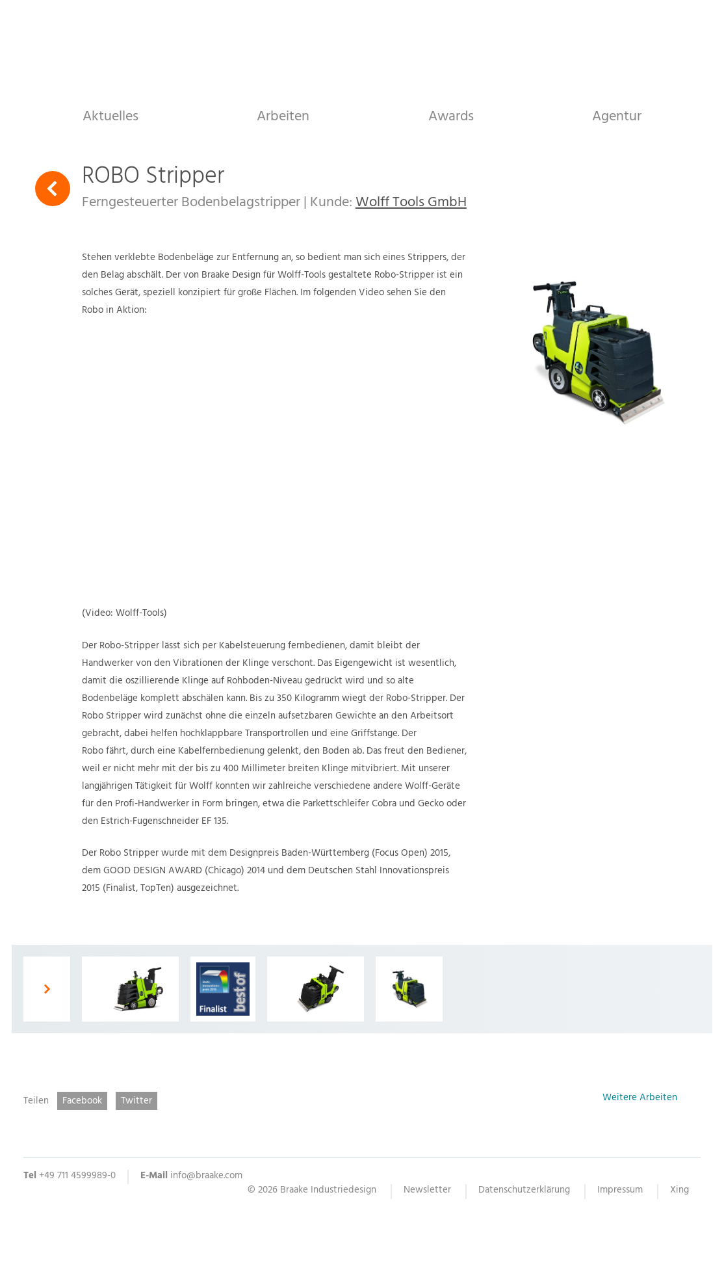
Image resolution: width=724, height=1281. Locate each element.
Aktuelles (110, 116)
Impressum (620, 1191)
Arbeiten (283, 116)
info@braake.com (206, 1176)
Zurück (52, 188)
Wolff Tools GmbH (411, 203)
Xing (679, 1191)
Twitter (136, 1101)
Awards (451, 116)
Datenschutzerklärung (524, 1191)
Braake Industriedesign (362, 51)
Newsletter (427, 1191)
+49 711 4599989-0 (77, 1176)
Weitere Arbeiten (639, 1099)
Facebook (82, 1101)
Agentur (616, 116)
